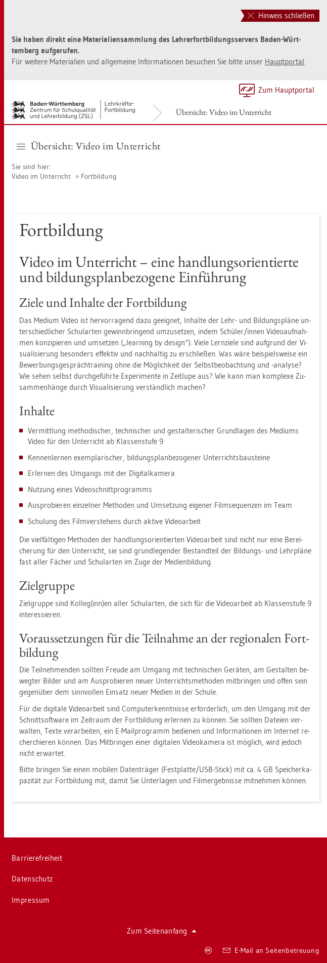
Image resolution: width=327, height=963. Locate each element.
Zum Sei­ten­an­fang (162, 931)
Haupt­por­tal (284, 61)
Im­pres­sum (31, 900)
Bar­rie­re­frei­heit (37, 858)
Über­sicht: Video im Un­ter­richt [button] (89, 145)
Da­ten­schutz (32, 879)
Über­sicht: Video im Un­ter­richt (223, 112)
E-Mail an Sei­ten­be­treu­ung (271, 950)
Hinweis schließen (281, 15)
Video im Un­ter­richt (41, 176)
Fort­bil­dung (99, 176)
